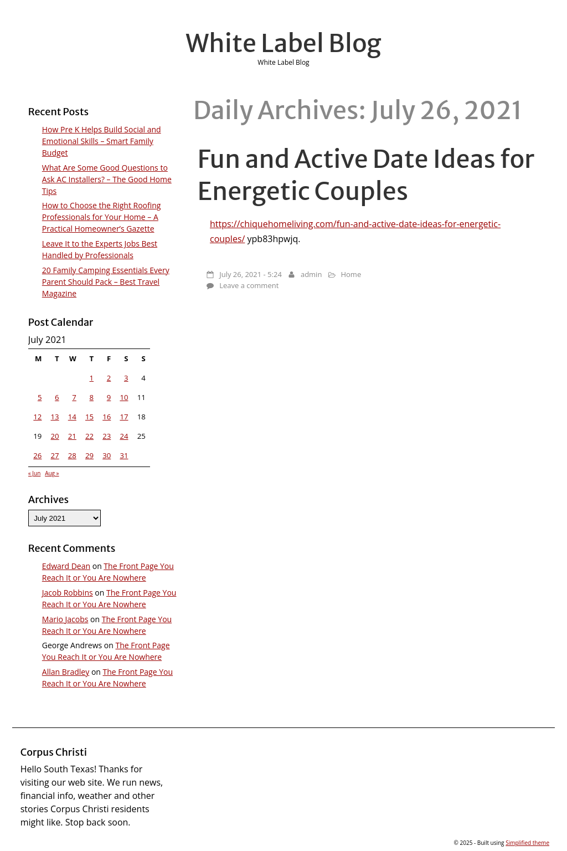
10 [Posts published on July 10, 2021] (124, 397)
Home (351, 274)
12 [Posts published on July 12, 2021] (37, 417)
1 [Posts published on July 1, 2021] (92, 378)
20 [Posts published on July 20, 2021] (55, 436)
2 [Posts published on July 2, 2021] (109, 378)
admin (311, 274)
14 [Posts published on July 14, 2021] (72, 417)
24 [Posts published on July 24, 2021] (124, 436)
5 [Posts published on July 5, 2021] (40, 397)
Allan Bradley (65, 672)
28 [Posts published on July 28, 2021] (72, 455)
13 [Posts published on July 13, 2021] (55, 417)
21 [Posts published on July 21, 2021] (72, 436)
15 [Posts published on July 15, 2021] (89, 417)
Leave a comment (249, 285)
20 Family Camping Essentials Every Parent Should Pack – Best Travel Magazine (105, 282)
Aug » (52, 473)
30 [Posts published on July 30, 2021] (106, 455)
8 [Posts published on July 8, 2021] (92, 397)
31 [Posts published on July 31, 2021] (124, 455)
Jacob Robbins (67, 592)
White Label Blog (283, 43)
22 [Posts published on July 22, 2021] (89, 436)
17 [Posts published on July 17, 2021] (124, 417)
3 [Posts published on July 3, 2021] (126, 378)
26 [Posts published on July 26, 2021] (37, 455)
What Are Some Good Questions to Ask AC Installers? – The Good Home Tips (107, 179)
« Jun (34, 473)
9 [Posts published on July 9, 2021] (109, 397)
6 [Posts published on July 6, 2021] (57, 397)
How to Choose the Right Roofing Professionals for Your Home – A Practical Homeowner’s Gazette (101, 217)
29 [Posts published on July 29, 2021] (89, 455)
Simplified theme (527, 843)
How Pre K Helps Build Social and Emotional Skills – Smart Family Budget (101, 141)
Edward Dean (66, 566)
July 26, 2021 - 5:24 (250, 274)
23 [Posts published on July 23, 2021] (106, 436)
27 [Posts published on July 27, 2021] (55, 455)
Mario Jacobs (65, 619)
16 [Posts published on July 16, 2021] (106, 417)
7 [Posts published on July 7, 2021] (74, 397)
